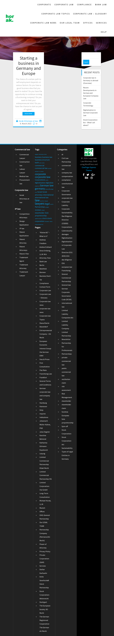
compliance (66, 180)
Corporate (44, 4)
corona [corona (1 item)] (42, 171)
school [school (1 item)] (43, 210)
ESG (63, 263)
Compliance (84, 4)
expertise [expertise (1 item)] (37, 186)
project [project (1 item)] (47, 207)
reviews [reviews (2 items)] (38, 210)
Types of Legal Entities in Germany (67, 455)
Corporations (67, 227)
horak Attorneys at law (28, 121)
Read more (28, 113)
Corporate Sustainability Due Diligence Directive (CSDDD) (67, 216)
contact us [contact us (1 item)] (37, 171)
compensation (67, 176)
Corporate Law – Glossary (90, 13)
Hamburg (43, 403)
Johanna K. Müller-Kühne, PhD (45, 424)
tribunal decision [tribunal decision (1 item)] (39, 224)
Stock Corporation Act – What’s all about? (90, 118)
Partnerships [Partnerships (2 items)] (40, 207)
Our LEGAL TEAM (70, 22)
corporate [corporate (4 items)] (40, 174)
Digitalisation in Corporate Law (67, 245)
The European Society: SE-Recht (45, 609)
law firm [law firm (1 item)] (42, 201)
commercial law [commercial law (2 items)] (41, 168)
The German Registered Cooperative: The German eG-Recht (44, 624)
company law (67, 173)
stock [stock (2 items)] (44, 218)
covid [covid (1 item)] (47, 180)
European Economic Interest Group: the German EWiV (45, 348)
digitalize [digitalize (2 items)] (49, 182)
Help (104, 32)
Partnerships (67, 354)
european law (67, 267)
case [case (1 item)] (40, 163)
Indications (44, 417)
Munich (42, 508)
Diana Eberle (44, 323)
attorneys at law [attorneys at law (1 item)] (43, 154)
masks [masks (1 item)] (51, 204)
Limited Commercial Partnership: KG (46, 475)
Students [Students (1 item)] (47, 221)
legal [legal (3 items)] (47, 203)
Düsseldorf (44, 327)
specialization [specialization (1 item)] (38, 218)
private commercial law (66, 361)
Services (101, 22)
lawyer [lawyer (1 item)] (46, 201)
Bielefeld (43, 269)
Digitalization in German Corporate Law (90, 108)
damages (65, 234)
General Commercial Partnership (66, 277)
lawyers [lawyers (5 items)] (39, 203)
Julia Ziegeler (45, 432)
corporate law (67, 198)
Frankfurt (43, 377)
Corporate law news (43, 22)
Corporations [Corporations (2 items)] (40, 180)
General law (66, 285)
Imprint (43, 414)
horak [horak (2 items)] (39, 192)
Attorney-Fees (45, 258)
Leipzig (42, 453)
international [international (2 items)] (48, 195)
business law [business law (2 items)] (47, 157)
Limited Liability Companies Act (67, 314)
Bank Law (101, 4)
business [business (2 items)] (38, 157)
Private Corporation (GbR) (44, 558)
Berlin (42, 265)
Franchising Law (46, 374)
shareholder (66, 401)
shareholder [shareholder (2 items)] (39, 213)
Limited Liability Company (65, 325)
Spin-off (65, 426)
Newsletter (66, 339)
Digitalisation (67, 238)
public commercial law (66, 372)
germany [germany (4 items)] (40, 188)
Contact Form (45, 287)
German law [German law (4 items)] (46, 185)
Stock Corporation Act (66, 441)
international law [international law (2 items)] (41, 197)
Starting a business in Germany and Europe (28, 65)
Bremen (43, 272)
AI (62, 154)
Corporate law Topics (55, 13)
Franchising (66, 270)
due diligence (67, 260)
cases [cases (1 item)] (43, 163)
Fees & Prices (45, 359)
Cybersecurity (67, 231)
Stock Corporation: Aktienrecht (44, 595)
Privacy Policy (45, 551)
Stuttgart (43, 602)
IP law (21, 228)
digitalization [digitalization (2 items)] (40, 182)
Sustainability (67, 448)
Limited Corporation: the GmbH (44, 486)
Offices (88, 22)
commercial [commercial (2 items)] (39, 165)
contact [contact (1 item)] (49, 168)
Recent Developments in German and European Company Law (90, 88)
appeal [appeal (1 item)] (36, 154)
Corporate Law (64, 4)
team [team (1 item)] (51, 221)
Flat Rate (43, 370)
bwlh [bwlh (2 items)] (37, 162)
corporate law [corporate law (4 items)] (42, 177)
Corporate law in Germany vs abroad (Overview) (90, 76)
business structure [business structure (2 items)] (42, 160)
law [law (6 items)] (37, 200)
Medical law (24, 176)
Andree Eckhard (46, 247)
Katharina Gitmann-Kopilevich (44, 446)
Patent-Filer (24, 254)
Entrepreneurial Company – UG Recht (46, 334)
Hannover (43, 406)
